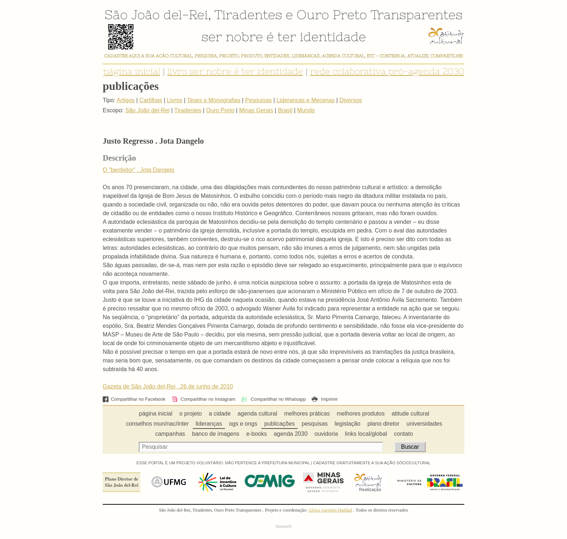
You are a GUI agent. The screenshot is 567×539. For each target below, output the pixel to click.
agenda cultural (257, 413)
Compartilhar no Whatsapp (273, 399)
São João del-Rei (156, 14)
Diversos (351, 100)
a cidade (220, 413)
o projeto (190, 413)
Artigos (126, 100)
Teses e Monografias (213, 100)
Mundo (306, 110)
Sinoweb (284, 526)
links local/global (366, 434)
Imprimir (325, 399)
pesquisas (315, 424)
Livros (175, 100)
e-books (256, 434)
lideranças (209, 424)
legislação (348, 424)
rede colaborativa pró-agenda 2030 (387, 71)
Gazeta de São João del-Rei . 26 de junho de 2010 (168, 386)
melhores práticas (307, 413)
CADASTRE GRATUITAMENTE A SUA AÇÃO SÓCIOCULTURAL (372, 463)
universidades (424, 424)
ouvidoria (326, 434)
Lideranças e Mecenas (306, 100)
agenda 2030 (290, 434)
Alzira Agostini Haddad (330, 510)
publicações (279, 424)
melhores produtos (361, 413)
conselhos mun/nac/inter (157, 424)
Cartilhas (150, 100)
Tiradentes (248, 14)
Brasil (285, 110)
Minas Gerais (256, 110)
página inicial (131, 71)
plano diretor (383, 424)
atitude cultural (410, 413)
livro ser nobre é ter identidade (235, 71)
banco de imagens (215, 434)
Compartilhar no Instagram (203, 399)
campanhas (170, 434)
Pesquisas (258, 100)
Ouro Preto (332, 14)
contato (403, 434)
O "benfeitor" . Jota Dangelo (138, 170)
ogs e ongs (243, 424)
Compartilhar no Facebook (134, 399)
